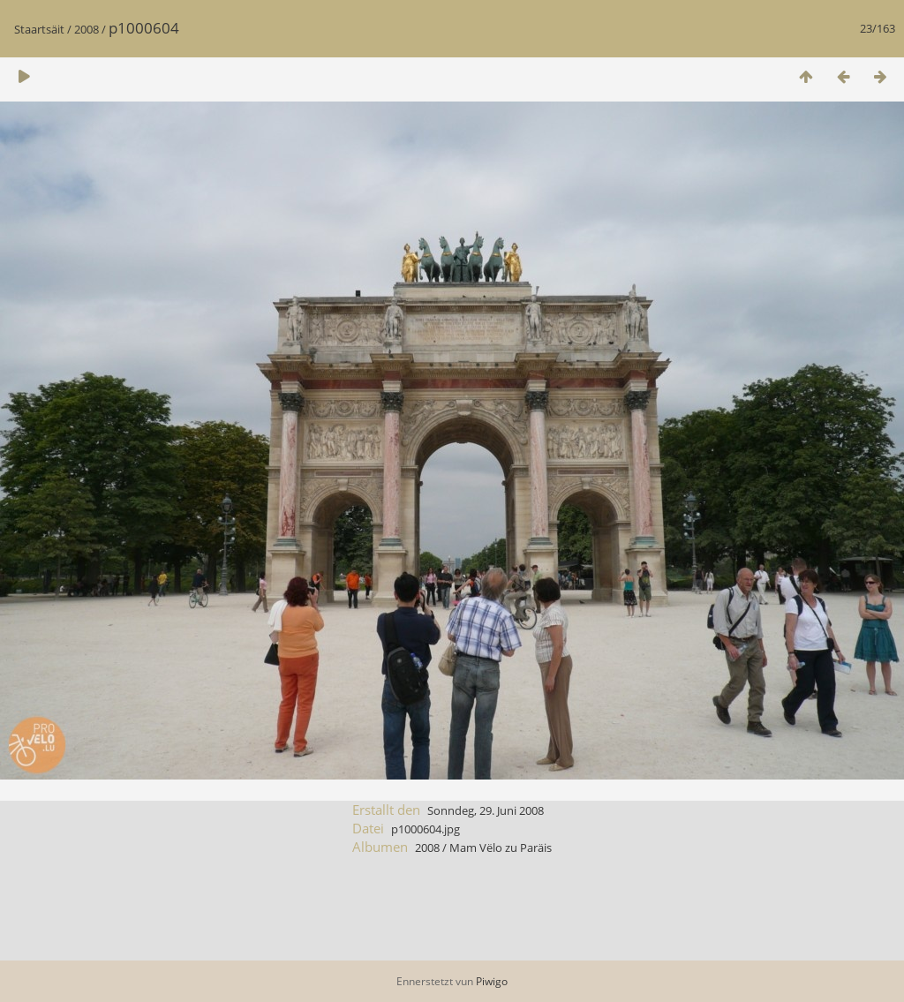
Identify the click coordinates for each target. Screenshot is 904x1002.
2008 (86, 29)
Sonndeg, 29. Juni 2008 (485, 810)
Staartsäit (39, 29)
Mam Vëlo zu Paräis (500, 847)
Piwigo (492, 981)
